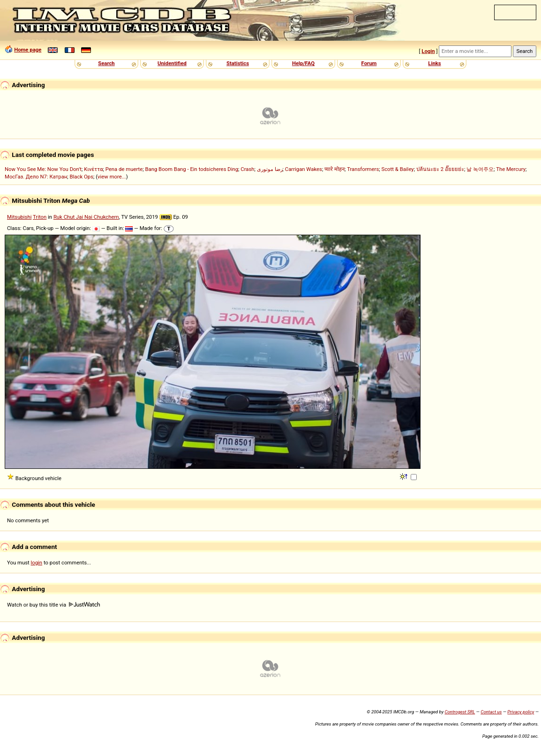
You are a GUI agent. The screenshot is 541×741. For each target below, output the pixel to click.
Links (434, 63)
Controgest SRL (459, 711)
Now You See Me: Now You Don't (43, 169)
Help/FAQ (303, 63)
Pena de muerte (124, 169)
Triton (39, 217)
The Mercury (511, 169)
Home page (27, 49)
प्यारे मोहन (334, 169)
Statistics (237, 63)
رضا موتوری (270, 169)
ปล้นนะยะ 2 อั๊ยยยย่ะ (440, 169)
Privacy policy (520, 711)
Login (428, 51)
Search (106, 63)
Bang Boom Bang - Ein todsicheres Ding (191, 169)
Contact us (491, 711)
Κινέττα (93, 169)
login (37, 562)
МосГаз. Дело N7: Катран (36, 176)
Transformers (363, 169)
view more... (112, 176)
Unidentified (172, 63)
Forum (369, 63)
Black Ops (81, 176)
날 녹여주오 (480, 169)
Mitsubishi (19, 217)
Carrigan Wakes (303, 169)
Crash (247, 169)
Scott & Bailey (397, 169)
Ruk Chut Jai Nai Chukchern (86, 217)
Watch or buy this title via (53, 604)
